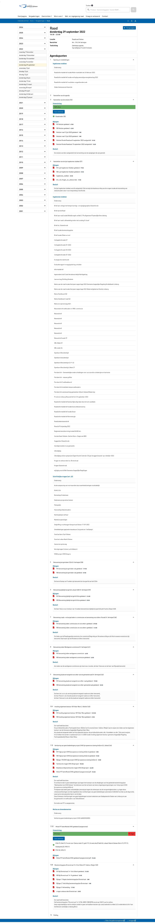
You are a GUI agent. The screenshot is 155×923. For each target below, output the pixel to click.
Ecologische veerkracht (61, 260)
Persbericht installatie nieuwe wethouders (67, 387)
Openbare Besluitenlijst (61, 353)
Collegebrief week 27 (60, 240)
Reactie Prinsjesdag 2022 (62, 427)
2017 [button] (21, 124)
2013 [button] (21, 146)
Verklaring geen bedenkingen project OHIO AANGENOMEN (72, 819)
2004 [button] (21, 195)
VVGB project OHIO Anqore (62, 554)
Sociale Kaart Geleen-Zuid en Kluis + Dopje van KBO (70, 436)
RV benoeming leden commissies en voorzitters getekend (75, 624)
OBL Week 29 (58, 343)
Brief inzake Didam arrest (62, 236)
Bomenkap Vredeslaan (61, 496)
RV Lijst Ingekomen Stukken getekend (68, 168)
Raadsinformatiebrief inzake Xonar (65, 412)
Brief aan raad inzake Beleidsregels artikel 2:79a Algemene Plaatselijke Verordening (80, 216)
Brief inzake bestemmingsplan (63, 231)
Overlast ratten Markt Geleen (63, 540)
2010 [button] (21, 162)
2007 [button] (21, 178)
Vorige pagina (129, 28)
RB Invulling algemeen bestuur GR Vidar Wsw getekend (74, 717)
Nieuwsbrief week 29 (60, 338)
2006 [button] (21, 184)
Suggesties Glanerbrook (61, 441)
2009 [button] (21, 168)
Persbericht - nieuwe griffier (63, 378)
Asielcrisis (57, 491)
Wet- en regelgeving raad (74, 16)
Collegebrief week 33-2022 (62, 250)
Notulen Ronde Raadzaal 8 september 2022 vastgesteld (74, 141)
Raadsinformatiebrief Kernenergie (64, 417)
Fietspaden (57, 505)
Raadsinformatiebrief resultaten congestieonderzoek (70, 82)
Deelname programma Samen (63, 500)
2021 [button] (21, 103)
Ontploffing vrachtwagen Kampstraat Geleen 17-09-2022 (71, 525)
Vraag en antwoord (93, 16)
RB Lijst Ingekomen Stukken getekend (68, 172)
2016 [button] (21, 130)
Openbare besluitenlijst (61, 358)
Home (32, 21)
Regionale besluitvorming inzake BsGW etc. (67, 432)
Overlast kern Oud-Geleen (62, 535)
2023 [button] (21, 43)
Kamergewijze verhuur (61, 515)
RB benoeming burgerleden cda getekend (70, 573)
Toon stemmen (60, 112)
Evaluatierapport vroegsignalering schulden (67, 265)
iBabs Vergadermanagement (115, 921)
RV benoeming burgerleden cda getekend (70, 569)
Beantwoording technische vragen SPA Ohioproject (73, 768)
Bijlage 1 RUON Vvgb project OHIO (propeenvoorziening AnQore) (77, 760)
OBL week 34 (58, 348)
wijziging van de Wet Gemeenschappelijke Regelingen (70, 471)
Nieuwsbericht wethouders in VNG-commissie (68, 309)
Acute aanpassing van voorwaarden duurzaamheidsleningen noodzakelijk (77, 486)
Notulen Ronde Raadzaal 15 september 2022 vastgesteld (75, 145)
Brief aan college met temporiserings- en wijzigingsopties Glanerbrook (76, 206)
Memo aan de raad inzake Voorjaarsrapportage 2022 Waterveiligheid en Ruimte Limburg (81, 289)
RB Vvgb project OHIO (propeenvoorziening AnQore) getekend (76, 756)
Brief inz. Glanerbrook (61, 226)
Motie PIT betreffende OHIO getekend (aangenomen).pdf (74, 772)
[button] (133, 9)
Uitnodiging (57, 451)
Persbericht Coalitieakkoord (63, 383)
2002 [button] (21, 206)
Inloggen (132, 921)
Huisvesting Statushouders (62, 510)
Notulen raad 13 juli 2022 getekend (67, 137)
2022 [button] (21, 49)
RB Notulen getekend (63, 129)
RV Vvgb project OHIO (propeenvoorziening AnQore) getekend (76, 752)
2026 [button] (21, 27)
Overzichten (46, 16)
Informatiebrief (58, 270)
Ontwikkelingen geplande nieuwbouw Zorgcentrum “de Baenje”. (73, 530)
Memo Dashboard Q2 (60, 294)
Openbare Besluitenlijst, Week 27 (64, 368)
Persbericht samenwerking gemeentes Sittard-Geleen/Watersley (74, 392)
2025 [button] (21, 32)
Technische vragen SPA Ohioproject (68, 764)
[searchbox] (108, 9)
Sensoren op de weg (60, 545)
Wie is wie (58, 16)
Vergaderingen (34, 16)
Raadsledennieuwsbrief (61, 422)
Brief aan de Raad (59, 211)
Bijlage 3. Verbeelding (64, 888)
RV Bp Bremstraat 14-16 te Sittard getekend (71, 872)
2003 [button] (21, 200)
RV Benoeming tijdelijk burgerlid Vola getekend (72, 597)
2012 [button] (21, 151)
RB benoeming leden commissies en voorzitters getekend (75, 628)
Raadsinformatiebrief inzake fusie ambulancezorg (69, 407)
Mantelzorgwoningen (60, 520)
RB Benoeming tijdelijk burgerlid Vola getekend (71, 601)
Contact (105, 16)
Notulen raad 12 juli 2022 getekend (67, 133)
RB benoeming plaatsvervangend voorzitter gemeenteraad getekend (78, 685)
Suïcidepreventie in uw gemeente (64, 446)
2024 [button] (21, 38)
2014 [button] (21, 140)
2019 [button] (21, 113)
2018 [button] (21, 119)
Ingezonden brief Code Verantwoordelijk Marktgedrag (70, 275)
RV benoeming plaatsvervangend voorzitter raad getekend (75, 681)
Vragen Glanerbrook (60, 466)
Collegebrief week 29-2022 (62, 245)
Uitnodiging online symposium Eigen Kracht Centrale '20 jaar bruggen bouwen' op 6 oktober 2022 (84, 456)
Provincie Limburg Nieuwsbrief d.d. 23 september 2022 (71, 397)
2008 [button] (21, 173)
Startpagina (22, 16)
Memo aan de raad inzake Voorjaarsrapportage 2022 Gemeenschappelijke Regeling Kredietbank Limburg (86, 285)
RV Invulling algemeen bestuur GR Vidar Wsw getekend (75, 713)
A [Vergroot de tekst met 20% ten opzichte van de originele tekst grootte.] (131, 21)
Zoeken (88, 5)
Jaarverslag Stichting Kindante (63, 280)
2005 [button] (21, 189)
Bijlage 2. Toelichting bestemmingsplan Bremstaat (72, 884)
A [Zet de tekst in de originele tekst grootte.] (128, 21)
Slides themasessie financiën (63, 87)
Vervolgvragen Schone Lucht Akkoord (65, 549)
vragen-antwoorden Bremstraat (67, 892)
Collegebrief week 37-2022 (62, 255)
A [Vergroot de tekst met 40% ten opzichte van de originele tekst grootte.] (135, 21)
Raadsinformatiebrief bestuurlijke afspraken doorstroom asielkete (74, 402)
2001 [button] (21, 211)
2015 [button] (21, 135)
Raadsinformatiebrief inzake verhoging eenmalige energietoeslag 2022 (76, 77)
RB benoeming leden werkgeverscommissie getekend (74, 658)
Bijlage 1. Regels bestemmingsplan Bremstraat (71, 880)
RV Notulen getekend (63, 125)
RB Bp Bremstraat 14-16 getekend (68, 876)
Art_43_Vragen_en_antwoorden (67, 180)
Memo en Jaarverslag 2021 (62, 304)
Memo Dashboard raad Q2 (62, 299)
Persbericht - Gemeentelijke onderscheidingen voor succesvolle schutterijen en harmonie (82, 373)
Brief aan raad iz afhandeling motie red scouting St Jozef (71, 221)
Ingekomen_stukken (63, 176)
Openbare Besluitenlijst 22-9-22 (64, 363)
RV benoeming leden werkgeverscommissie (71, 654)
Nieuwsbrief (58, 314)
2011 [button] (21, 157)
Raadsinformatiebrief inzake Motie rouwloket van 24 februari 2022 (74, 72)
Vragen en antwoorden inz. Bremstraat (66, 461)
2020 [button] (21, 108)
